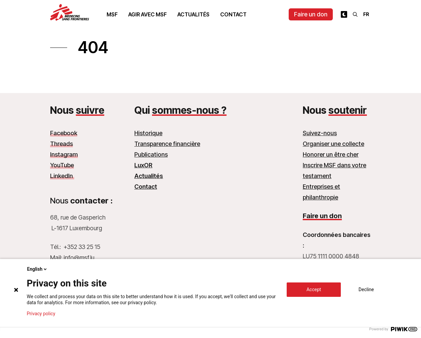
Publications (151, 154)
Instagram (64, 154)
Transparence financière (167, 143)
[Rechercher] (355, 14)
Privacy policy (41, 313)
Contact (233, 14)
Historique (148, 133)
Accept (313, 289)
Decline (366, 289)
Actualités (193, 14)
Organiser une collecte (333, 143)
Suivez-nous (320, 133)
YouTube (62, 165)
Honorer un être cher (331, 154)
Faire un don (310, 14)
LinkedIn (62, 175)
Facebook (63, 133)
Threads (61, 143)
